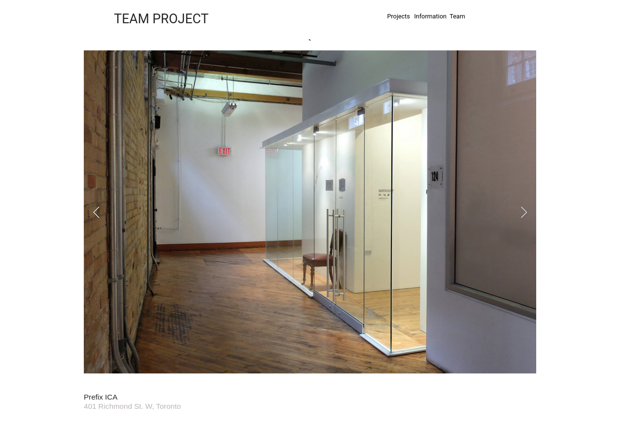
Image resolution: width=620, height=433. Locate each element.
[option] (310, 212)
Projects (398, 16)
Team (457, 16)
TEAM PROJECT (161, 19)
